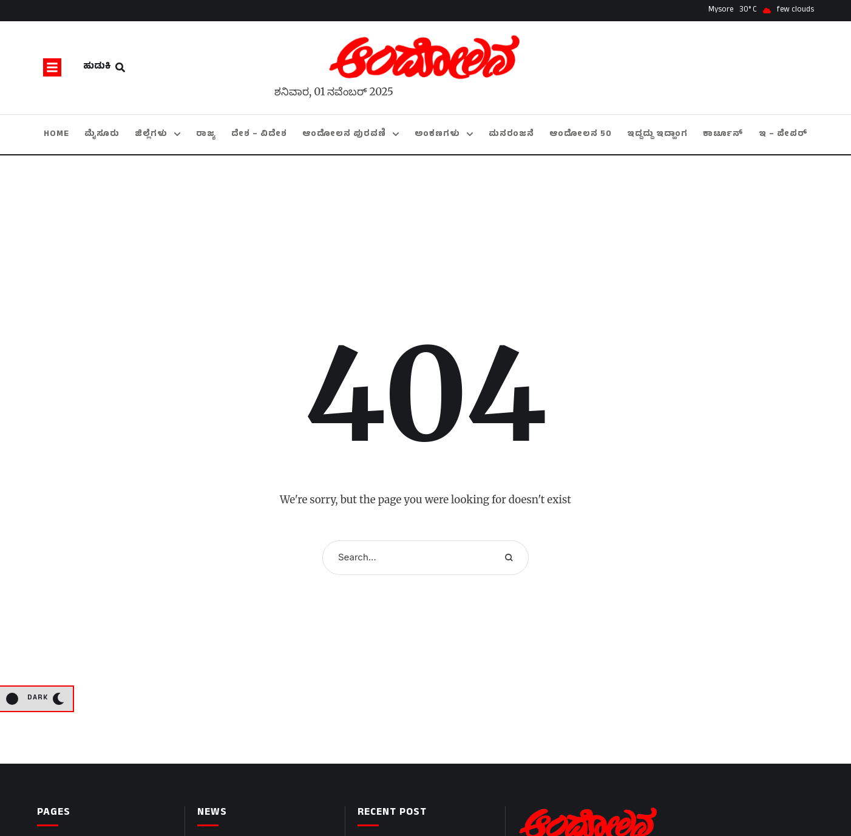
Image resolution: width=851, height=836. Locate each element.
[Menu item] (56, 134)
